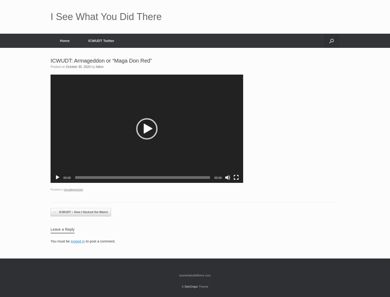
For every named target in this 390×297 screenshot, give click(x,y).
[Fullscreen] (236, 177)
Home (65, 41)
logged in (78, 241)
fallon (100, 67)
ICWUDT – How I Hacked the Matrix (80, 212)
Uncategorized (73, 189)
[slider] (142, 177)
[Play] (57, 177)
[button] (331, 41)
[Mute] (227, 177)
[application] (147, 129)
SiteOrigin (191, 286)
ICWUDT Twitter (101, 41)
